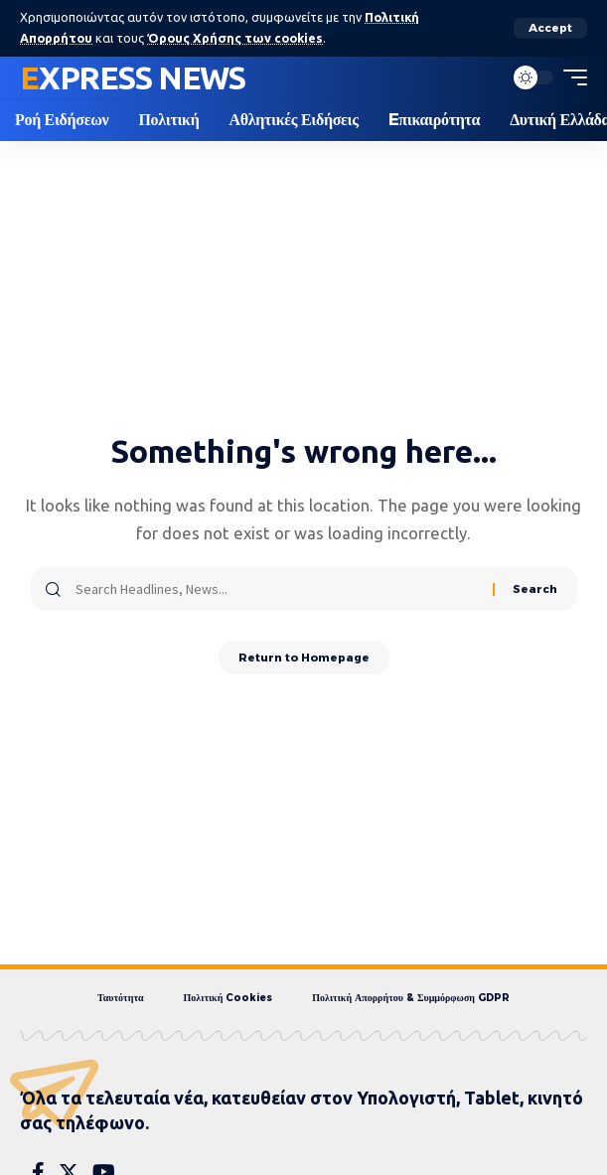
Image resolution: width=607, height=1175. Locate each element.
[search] (483, 77)
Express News (132, 77)
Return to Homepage (304, 657)
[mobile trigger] (570, 77)
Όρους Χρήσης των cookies (235, 38)
